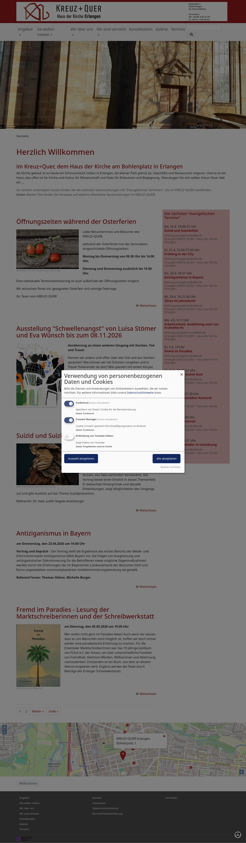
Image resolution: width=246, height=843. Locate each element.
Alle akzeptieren (166, 458)
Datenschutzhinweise (140, 392)
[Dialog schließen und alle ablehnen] (181, 372)
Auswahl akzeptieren (81, 458)
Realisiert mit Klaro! (170, 467)
